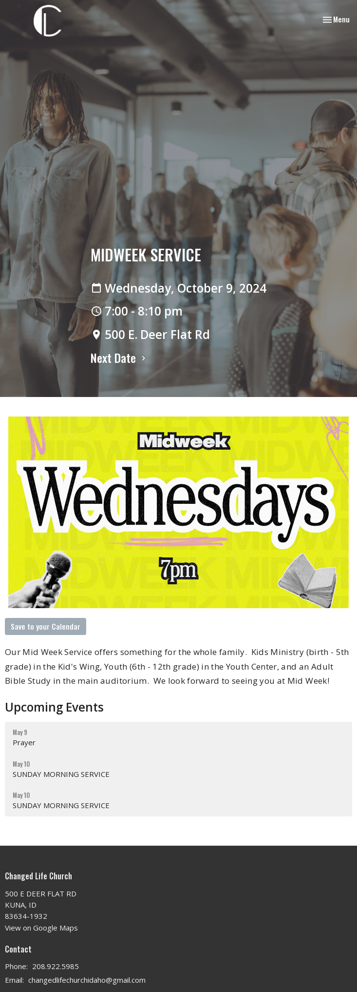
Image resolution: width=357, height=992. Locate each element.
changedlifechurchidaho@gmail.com (87, 980)
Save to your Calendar (45, 626)
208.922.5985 (55, 966)
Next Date (119, 357)
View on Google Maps (41, 927)
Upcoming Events (54, 707)
